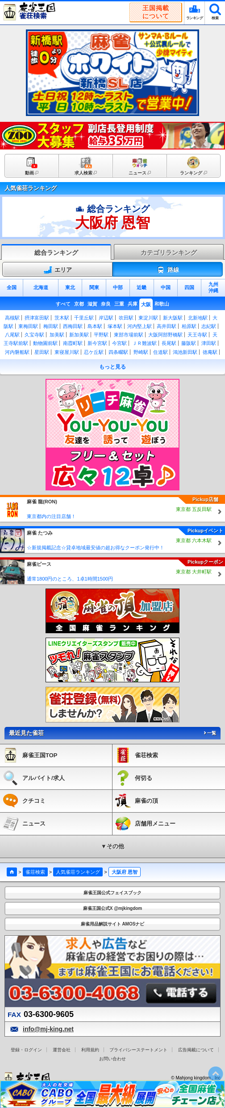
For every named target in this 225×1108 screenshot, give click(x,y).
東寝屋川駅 (66, 352)
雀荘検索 (35, 872)
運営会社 (62, 1049)
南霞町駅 (73, 343)
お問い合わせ (112, 1058)
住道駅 (160, 352)
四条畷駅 (118, 352)
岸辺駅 (106, 317)
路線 (167, 270)
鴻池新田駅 (185, 352)
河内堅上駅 (139, 326)
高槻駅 (12, 317)
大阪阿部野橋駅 (165, 334)
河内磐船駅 (17, 352)
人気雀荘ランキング (78, 872)
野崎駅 (140, 352)
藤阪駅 (188, 343)
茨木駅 (61, 317)
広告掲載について (196, 1049)
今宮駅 (119, 343)
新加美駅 (79, 334)
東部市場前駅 (128, 334)
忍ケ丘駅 (94, 352)
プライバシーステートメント (138, 1049)
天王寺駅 (197, 334)
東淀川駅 (148, 317)
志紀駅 (208, 326)
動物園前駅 (45, 343)
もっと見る (112, 367)
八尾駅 (12, 334)
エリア (57, 270)
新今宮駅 (97, 343)
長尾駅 (169, 343)
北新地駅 (198, 317)
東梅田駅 (28, 326)
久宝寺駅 (34, 334)
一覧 (209, 732)
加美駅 (57, 334)
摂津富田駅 (37, 317)
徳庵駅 (210, 352)
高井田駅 (166, 326)
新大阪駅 (173, 317)
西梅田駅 (73, 326)
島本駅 (95, 326)
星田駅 (41, 352)
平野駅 (101, 334)
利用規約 (90, 1049)
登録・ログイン (26, 1049)
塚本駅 (115, 326)
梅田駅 (50, 326)
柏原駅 (189, 326)
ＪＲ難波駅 (144, 343)
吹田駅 (126, 317)
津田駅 (208, 343)
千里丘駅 (84, 317)
